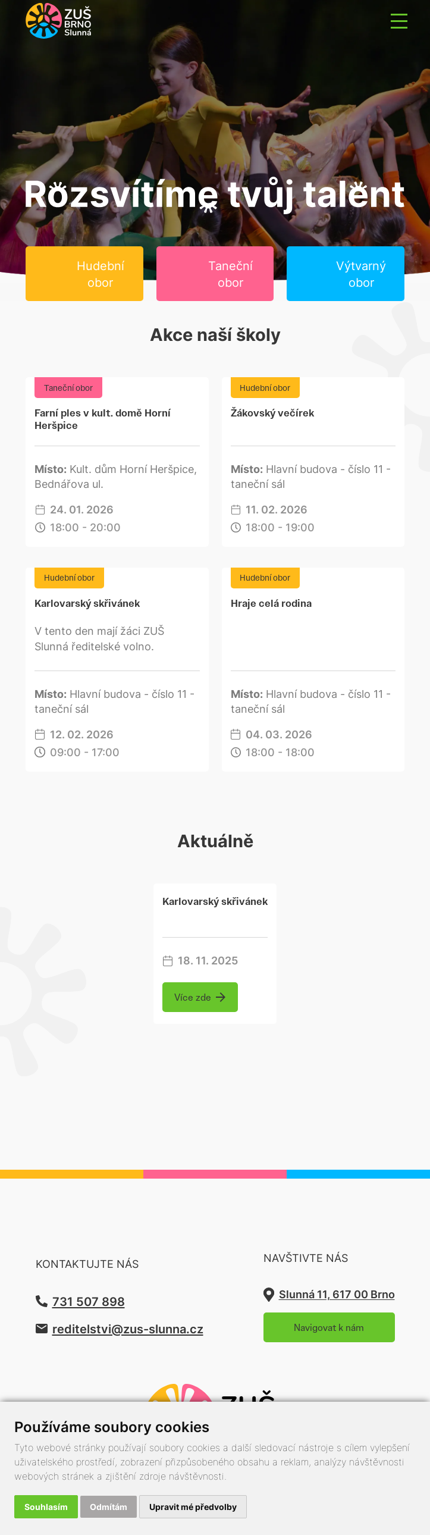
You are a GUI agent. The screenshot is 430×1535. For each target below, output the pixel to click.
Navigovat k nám (329, 1327)
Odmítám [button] (108, 1506)
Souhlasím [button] (46, 1506)
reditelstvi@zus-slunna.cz (127, 1328)
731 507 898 (88, 1301)
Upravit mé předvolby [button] (193, 1506)
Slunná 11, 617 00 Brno (337, 1294)
